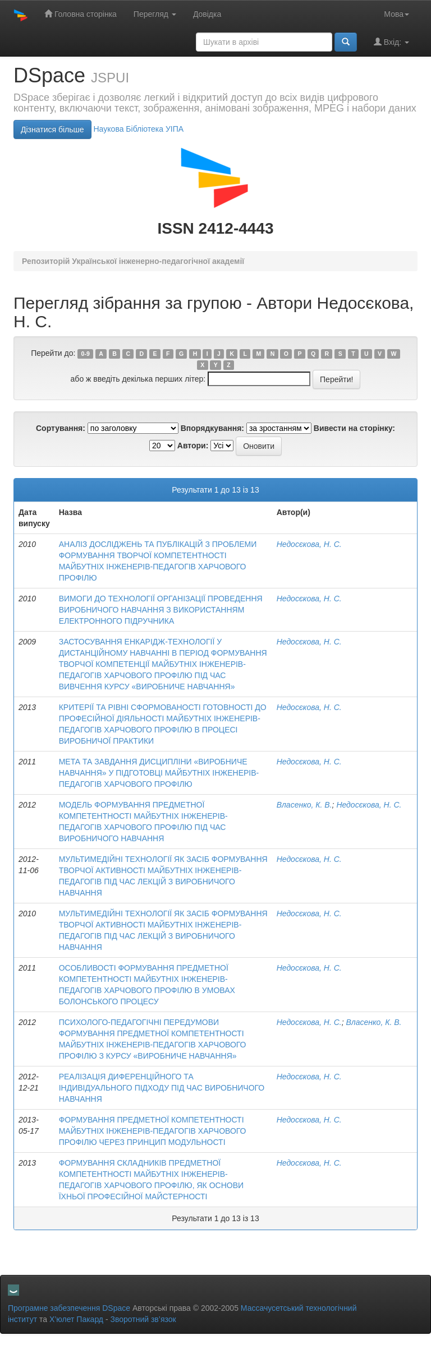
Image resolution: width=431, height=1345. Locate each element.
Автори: (193, 445)
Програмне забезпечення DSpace (69, 1308)
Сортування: (60, 428)
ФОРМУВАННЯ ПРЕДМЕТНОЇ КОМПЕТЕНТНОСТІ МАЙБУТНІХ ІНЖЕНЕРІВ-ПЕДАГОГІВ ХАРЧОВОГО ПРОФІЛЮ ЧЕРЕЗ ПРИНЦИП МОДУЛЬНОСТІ (152, 1131)
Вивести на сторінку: (354, 428)
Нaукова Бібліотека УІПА (138, 128)
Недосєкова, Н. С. (309, 544)
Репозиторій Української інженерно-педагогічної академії (133, 261)
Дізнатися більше (52, 129)
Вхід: (391, 42)
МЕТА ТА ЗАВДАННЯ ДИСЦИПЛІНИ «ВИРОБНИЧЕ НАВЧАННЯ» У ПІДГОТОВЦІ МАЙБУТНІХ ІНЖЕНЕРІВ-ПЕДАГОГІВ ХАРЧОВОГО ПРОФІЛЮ (159, 773)
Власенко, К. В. (304, 804)
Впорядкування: (212, 428)
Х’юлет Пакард (76, 1319)
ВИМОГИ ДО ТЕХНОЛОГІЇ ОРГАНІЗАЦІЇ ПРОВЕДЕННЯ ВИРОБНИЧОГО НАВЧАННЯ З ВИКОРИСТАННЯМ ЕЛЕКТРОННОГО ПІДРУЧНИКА (161, 609)
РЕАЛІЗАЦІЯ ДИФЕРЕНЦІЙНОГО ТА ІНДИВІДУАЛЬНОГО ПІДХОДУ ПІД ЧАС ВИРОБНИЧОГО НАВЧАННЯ (162, 1087)
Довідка (207, 14)
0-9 (85, 353)
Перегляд (155, 14)
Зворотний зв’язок (143, 1319)
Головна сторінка (80, 13)
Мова (396, 14)
